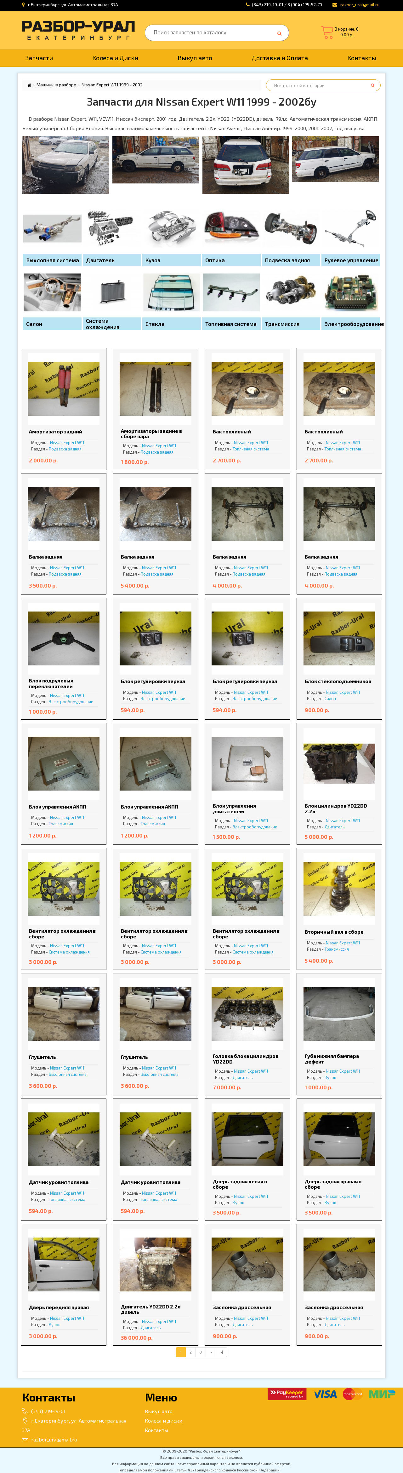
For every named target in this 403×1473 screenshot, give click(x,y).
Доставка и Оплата (280, 57)
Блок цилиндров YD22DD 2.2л (336, 808)
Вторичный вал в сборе (334, 932)
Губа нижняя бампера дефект (332, 1058)
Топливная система (251, 448)
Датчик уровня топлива (58, 1182)
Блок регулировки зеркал (153, 681)
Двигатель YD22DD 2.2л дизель (151, 1309)
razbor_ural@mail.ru (49, 1439)
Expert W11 (74, 442)
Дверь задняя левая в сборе (240, 1184)
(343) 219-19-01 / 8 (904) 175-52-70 (287, 4)
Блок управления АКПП (57, 806)
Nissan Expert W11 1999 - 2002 (112, 84)
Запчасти (39, 57)
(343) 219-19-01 (43, 1411)
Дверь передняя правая (59, 1307)
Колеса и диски (163, 1421)
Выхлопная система (68, 1074)
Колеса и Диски (115, 57)
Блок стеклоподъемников (338, 681)
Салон (330, 698)
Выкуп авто (195, 57)
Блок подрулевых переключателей (51, 683)
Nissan (56, 442)
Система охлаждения (69, 951)
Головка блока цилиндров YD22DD (245, 1058)
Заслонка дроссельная (242, 1307)
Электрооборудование (71, 701)
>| (221, 1352)
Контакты (361, 57)
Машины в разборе (56, 84)
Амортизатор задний (55, 431)
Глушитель (42, 1057)
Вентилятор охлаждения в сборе (62, 933)
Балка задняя (45, 557)
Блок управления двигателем (234, 808)
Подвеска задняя (65, 448)
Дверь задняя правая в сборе (333, 1184)
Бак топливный (232, 431)
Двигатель (335, 826)
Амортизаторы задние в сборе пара (151, 433)
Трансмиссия (61, 823)
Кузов (330, 1077)
